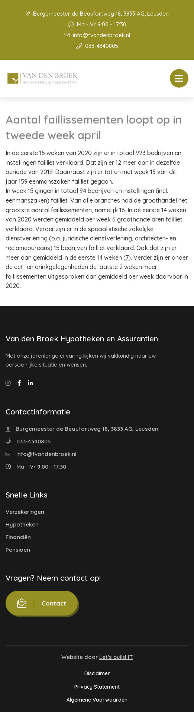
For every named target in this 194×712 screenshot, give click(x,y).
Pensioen (18, 549)
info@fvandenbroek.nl (97, 35)
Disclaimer (97, 673)
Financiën (18, 537)
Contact (41, 603)
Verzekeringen (25, 511)
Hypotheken (22, 524)
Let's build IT (116, 656)
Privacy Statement (97, 686)
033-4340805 (97, 45)
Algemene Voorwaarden (97, 699)
